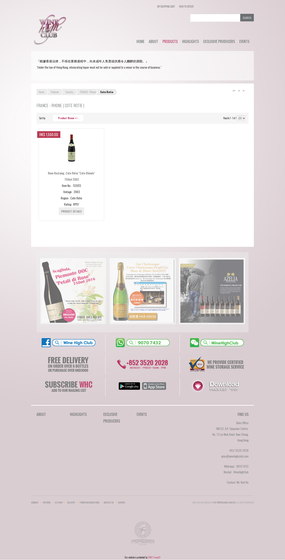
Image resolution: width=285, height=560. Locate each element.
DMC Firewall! (154, 557)
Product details (71, 211)
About (153, 41)
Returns (47, 502)
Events (244, 41)
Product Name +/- (68, 118)
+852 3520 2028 (238, 450)
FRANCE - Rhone (88, 92)
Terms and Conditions (89, 502)
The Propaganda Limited (142, 535)
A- (243, 90)
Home (140, 41)
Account (35, 502)
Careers (121, 502)
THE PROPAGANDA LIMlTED (224, 502)
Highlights (190, 41)
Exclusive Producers (219, 41)
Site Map (59, 502)
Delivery (71, 502)
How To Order (186, 6)
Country (69, 92)
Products (170, 41)
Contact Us (109, 502)
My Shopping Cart (166, 6)
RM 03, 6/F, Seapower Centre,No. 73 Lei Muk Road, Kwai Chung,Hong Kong (230, 434)
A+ (234, 90)
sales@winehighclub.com (234, 456)
